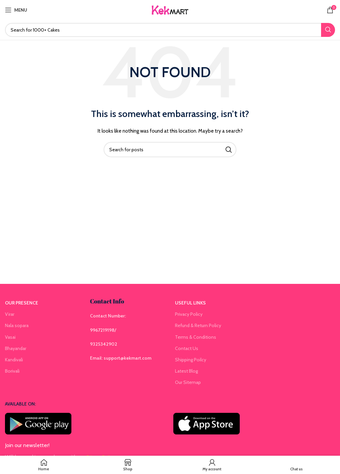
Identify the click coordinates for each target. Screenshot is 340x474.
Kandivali (14, 360)
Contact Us (186, 348)
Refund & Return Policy (198, 325)
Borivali (12, 371)
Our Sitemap (188, 382)
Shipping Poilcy (190, 360)
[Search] (170, 30)
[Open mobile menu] (16, 10)
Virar (9, 314)
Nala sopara (17, 325)
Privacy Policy (189, 314)
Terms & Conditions (195, 337)
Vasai (10, 337)
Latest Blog (186, 371)
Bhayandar (15, 348)
